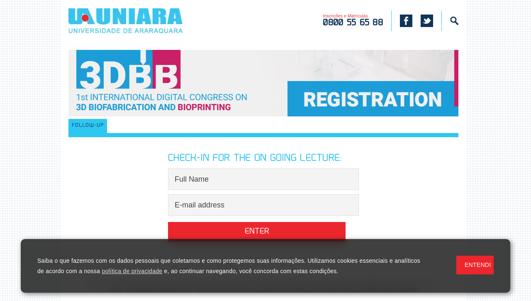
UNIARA (137, 21)
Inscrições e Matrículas (353, 20)
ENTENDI (478, 265)
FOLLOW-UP (88, 125)
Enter (257, 232)
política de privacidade (132, 271)
